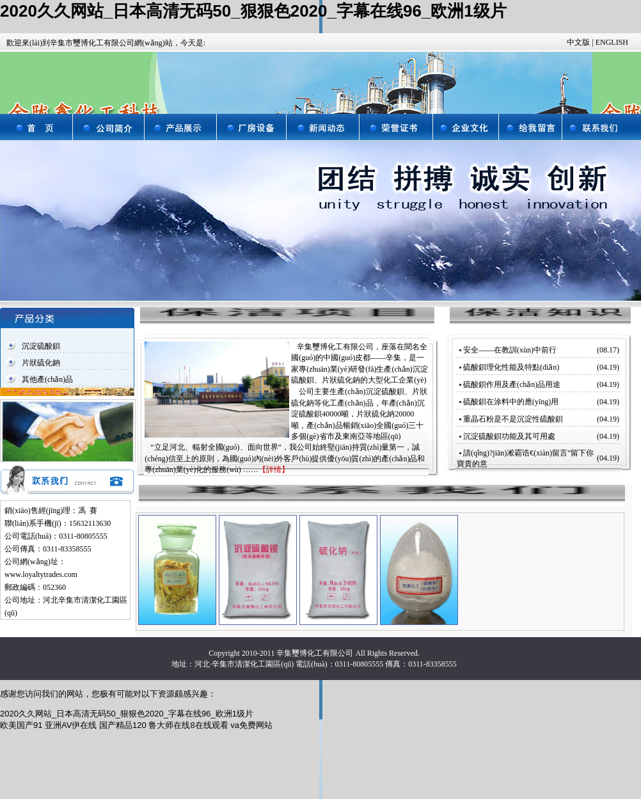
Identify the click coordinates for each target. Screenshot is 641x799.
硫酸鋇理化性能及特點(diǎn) (511, 367)
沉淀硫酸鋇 (41, 346)
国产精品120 (122, 725)
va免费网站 (251, 725)
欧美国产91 (21, 725)
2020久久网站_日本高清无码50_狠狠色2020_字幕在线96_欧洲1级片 (253, 10)
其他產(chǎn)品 (47, 379)
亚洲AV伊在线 (71, 725)
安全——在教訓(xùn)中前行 (510, 349)
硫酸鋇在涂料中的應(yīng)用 (510, 401)
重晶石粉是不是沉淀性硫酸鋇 (513, 419)
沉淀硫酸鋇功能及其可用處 (509, 436)
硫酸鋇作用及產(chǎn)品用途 (511, 384)
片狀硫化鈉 (41, 362)
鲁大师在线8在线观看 (188, 725)
